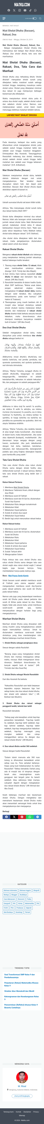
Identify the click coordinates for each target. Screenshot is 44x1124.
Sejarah (29, 908)
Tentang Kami (8, 1112)
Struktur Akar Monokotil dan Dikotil (19, 991)
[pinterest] (22, 817)
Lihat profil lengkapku (22, 1096)
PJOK (6, 908)
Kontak (18, 1112)
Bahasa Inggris (25, 890)
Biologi (6, 895)
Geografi (7, 903)
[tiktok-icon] (30, 10)
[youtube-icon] (25, 10)
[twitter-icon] (14, 10)
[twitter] (14, 817)
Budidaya (23, 895)
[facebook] (6, 817)
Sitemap (22, 1115)
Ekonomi (21, 899)
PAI (38, 903)
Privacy (36, 1112)
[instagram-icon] (19, 10)
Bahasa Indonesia (10, 890)
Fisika (29, 899)
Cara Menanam (9, 899)
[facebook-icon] (8, 10)
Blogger (14, 895)
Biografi (36, 890)
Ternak (27, 912)
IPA (14, 903)
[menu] (5, 18)
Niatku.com (25, 1120)
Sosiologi (19, 912)
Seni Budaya (8, 912)
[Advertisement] (22, 857)
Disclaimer (27, 1112)
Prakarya (20, 908)
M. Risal (22, 1086)
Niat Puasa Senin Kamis (18, 576)
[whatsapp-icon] (35, 10)
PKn (12, 908)
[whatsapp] (30, 817)
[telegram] (37, 817)
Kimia (20, 903)
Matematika (29, 903)
